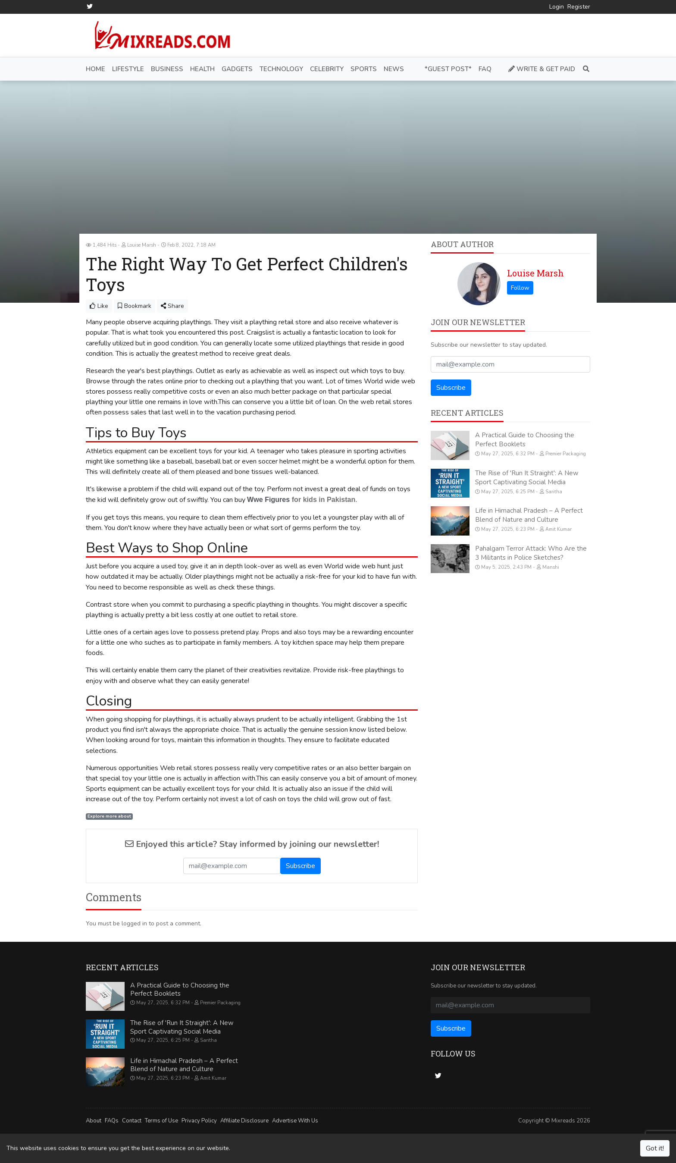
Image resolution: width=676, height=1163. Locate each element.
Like (99, 306)
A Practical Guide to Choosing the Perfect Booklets (524, 439)
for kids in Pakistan (322, 499)
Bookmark (134, 306)
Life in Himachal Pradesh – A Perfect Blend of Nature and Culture (529, 515)
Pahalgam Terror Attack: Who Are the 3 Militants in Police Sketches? (531, 552)
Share (172, 306)
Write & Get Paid (541, 68)
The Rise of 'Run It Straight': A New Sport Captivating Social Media (527, 477)
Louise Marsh (535, 273)
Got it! (655, 1148)
